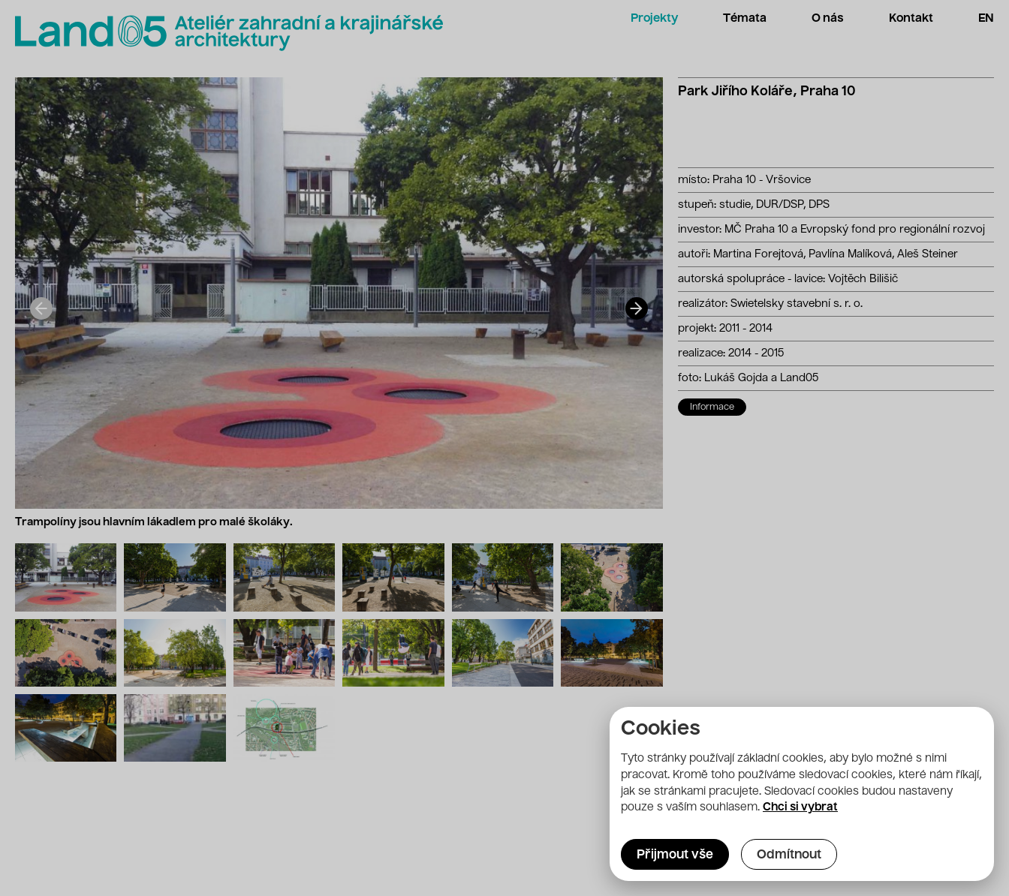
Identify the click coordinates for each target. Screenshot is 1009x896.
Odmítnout (789, 855)
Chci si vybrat (800, 807)
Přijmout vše (675, 855)
